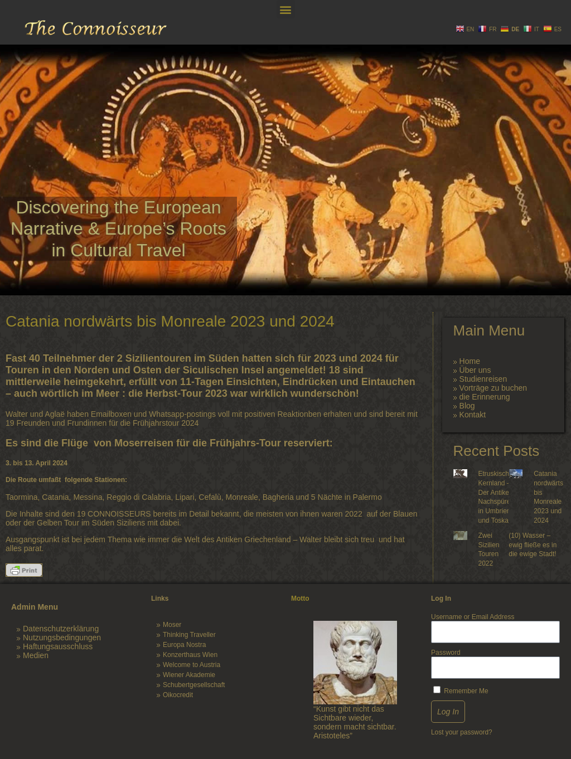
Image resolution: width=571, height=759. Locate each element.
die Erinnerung (484, 396)
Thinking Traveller (189, 635)
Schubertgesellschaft (194, 685)
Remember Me (460, 690)
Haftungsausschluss (58, 646)
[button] (286, 9)
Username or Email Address (472, 617)
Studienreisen (483, 378)
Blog (467, 405)
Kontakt (472, 414)
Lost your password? (461, 732)
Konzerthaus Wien (190, 655)
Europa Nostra (184, 645)
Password (446, 652)
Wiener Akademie (189, 675)
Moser (172, 625)
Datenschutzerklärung (61, 628)
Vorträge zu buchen (493, 387)
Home (469, 361)
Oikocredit (178, 695)
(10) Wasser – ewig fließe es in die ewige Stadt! (533, 545)
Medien (36, 655)
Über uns (475, 370)
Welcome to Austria (191, 665)
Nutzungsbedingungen (62, 637)
